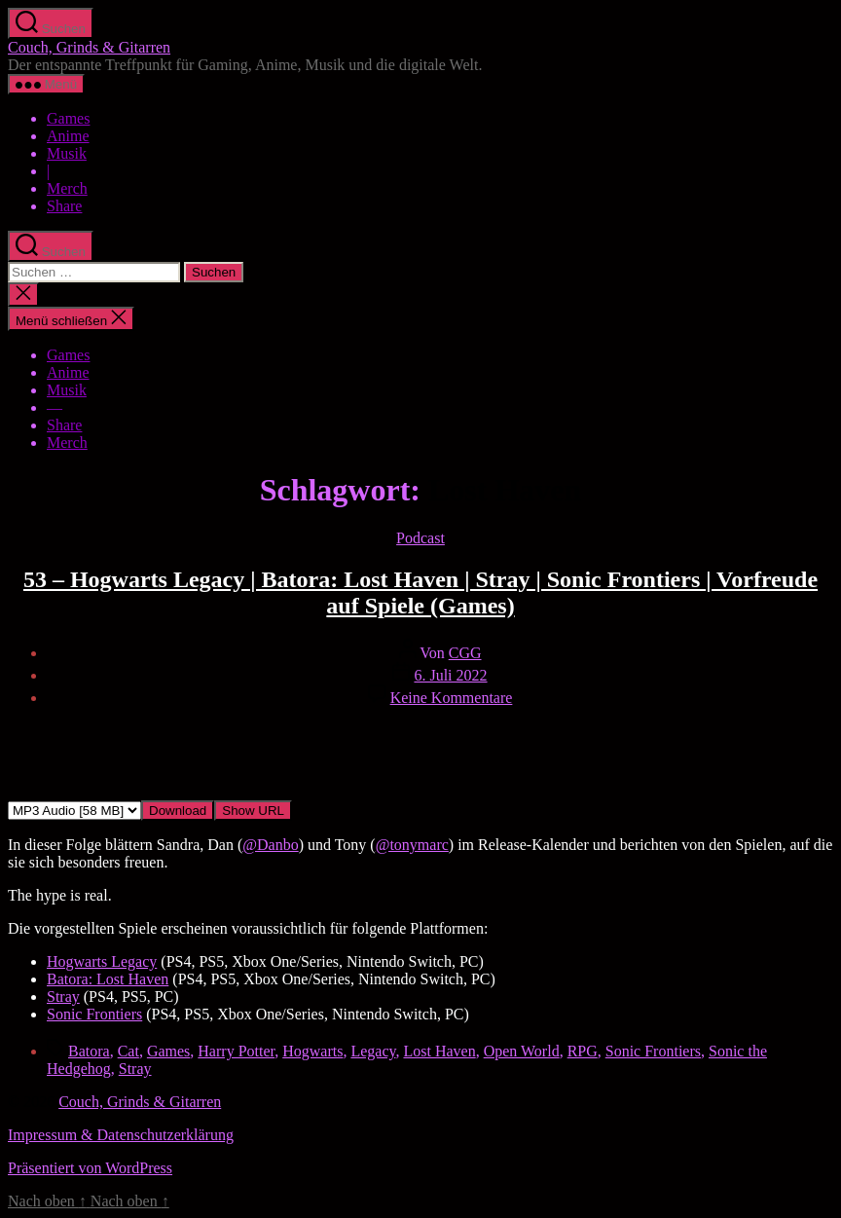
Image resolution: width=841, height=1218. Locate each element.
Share (64, 206)
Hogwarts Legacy (102, 961)
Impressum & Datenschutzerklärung (121, 1134)
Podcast (420, 538)
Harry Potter (236, 1051)
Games (68, 118)
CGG (465, 653)
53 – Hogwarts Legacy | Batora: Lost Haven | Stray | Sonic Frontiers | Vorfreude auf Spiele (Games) (420, 592)
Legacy (372, 1051)
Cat (128, 1051)
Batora (89, 1051)
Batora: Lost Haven (107, 979)
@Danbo (270, 844)
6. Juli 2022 (450, 675)
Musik (67, 153)
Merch (67, 188)
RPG (582, 1051)
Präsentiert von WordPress (90, 1168)
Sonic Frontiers (94, 1014)
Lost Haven (439, 1051)
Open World (522, 1051)
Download (177, 810)
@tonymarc (412, 844)
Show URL (253, 810)
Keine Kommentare (451, 697)
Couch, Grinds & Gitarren (89, 47)
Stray (63, 996)
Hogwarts (312, 1051)
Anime (68, 136)
